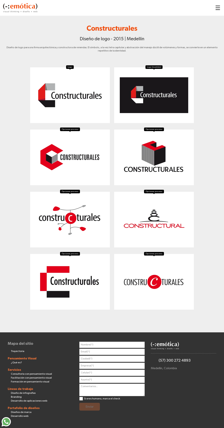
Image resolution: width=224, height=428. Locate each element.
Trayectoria (17, 351)
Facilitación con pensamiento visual (31, 378)
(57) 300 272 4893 (175, 360)
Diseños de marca (21, 412)
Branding (16, 397)
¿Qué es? (16, 362)
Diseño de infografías (23, 393)
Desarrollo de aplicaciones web (29, 401)
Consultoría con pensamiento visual (31, 374)
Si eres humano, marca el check (102, 398)
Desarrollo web (19, 416)
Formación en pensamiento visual (30, 381)
